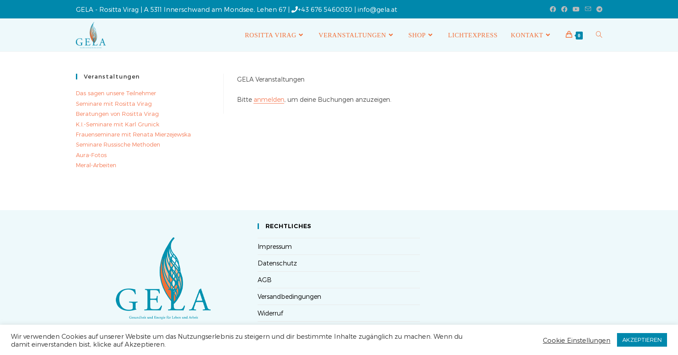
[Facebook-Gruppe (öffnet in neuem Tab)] (564, 9)
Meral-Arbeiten (96, 165)
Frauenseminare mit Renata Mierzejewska (133, 134)
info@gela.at (377, 9)
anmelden (269, 99)
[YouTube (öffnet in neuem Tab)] (576, 9)
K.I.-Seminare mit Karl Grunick (117, 124)
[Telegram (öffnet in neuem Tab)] (598, 9)
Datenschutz (277, 263)
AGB (265, 279)
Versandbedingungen (289, 296)
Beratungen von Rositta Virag (117, 113)
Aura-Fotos (91, 154)
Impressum (275, 246)
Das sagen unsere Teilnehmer (116, 93)
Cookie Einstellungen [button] (576, 340)
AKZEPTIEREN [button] (642, 339)
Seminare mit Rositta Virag (114, 103)
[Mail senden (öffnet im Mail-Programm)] (588, 9)
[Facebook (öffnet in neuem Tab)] (553, 9)
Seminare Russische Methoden (118, 144)
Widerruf (270, 313)
